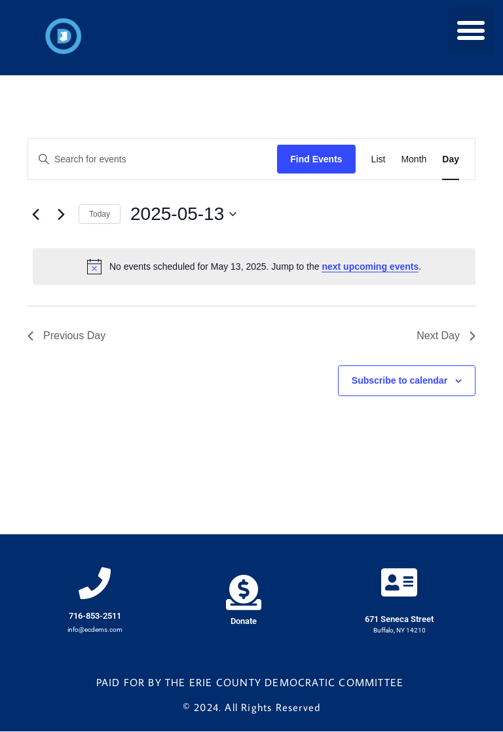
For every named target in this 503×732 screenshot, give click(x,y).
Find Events (316, 159)
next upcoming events (370, 266)
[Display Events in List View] (378, 159)
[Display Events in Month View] (413, 159)
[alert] (254, 266)
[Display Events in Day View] (450, 159)
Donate (244, 622)
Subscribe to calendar (399, 380)
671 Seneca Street (399, 620)
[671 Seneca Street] (399, 583)
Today (99, 214)
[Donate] (243, 594)
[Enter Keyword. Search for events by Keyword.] (152, 159)
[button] (471, 29)
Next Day (446, 335)
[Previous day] (35, 214)
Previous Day (66, 335)
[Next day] (61, 214)
